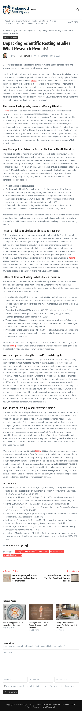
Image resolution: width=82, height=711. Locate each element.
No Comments (41, 56)
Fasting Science (15, 30)
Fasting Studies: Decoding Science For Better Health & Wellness (66, 624)
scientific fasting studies (12, 555)
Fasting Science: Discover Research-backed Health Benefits (38, 624)
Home (5, 30)
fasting (34, 80)
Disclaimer (9, 23)
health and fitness (56, 552)
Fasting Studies (30, 30)
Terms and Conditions (25, 23)
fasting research (29, 552)
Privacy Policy (41, 23)
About (7, 21)
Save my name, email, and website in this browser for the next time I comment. (40, 686)
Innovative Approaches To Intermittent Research (13, 623)
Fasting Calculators (40, 21)
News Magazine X (48, 707)
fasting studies (42, 552)
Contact (53, 21)
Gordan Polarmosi (22, 56)
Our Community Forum (21, 21)
